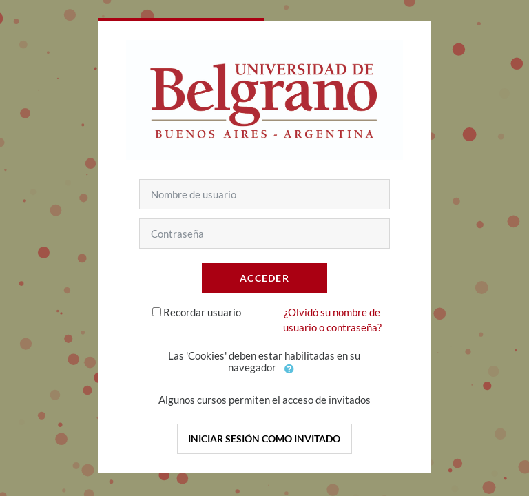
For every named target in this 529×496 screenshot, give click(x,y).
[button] (289, 368)
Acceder (264, 278)
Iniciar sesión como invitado (264, 438)
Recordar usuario (202, 312)
